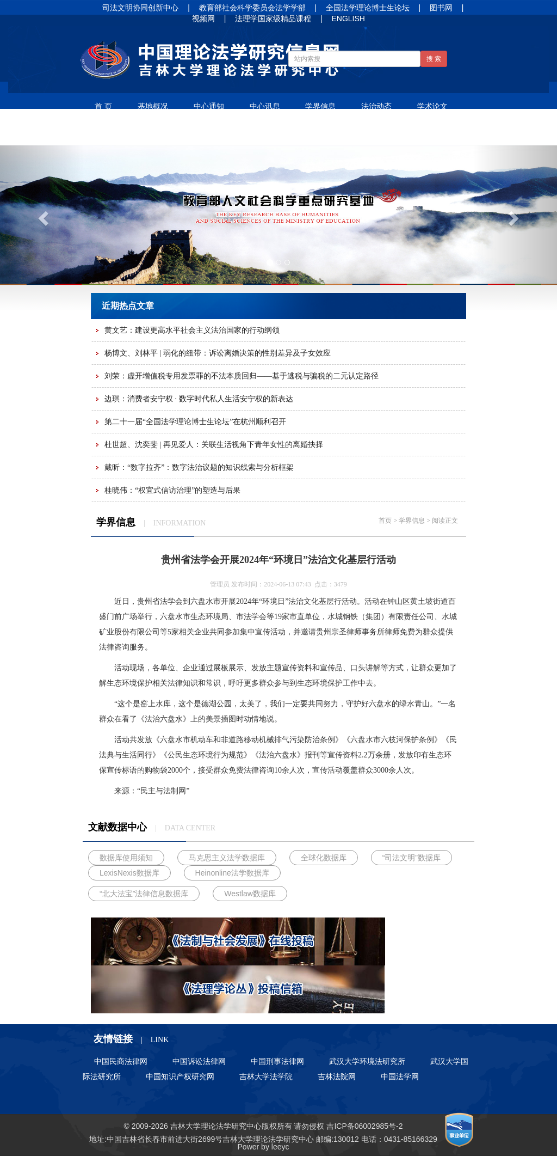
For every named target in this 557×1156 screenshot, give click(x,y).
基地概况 (153, 106)
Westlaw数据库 (250, 893)
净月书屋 (167, 132)
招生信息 (279, 132)
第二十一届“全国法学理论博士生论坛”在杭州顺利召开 (195, 422)
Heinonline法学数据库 (232, 872)
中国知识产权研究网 (180, 1076)
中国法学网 (400, 1076)
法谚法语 (111, 132)
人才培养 (223, 132)
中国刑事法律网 (277, 1061)
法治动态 (376, 106)
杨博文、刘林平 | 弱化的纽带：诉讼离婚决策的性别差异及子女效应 (217, 353)
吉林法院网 (337, 1076)
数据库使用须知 (126, 857)
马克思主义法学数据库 (227, 857)
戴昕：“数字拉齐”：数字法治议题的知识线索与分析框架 (199, 467)
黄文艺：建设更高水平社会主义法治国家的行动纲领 (192, 330)
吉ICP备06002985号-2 (364, 1126)
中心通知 (209, 106)
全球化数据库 (323, 857)
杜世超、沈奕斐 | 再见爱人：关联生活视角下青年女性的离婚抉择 (213, 445)
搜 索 (433, 59)
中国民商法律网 (120, 1061)
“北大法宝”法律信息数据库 (144, 893)
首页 (385, 520)
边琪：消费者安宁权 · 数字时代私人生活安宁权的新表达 (198, 399)
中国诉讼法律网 (199, 1061)
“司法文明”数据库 (411, 857)
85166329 (420, 1139)
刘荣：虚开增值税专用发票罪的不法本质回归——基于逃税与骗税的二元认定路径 (241, 376)
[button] (42, 215)
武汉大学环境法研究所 (367, 1061)
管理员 (220, 584)
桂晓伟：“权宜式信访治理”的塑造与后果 (172, 490)
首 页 (103, 106)
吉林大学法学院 (266, 1076)
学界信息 (320, 106)
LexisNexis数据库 (129, 872)
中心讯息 (265, 106)
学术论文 (432, 106)
